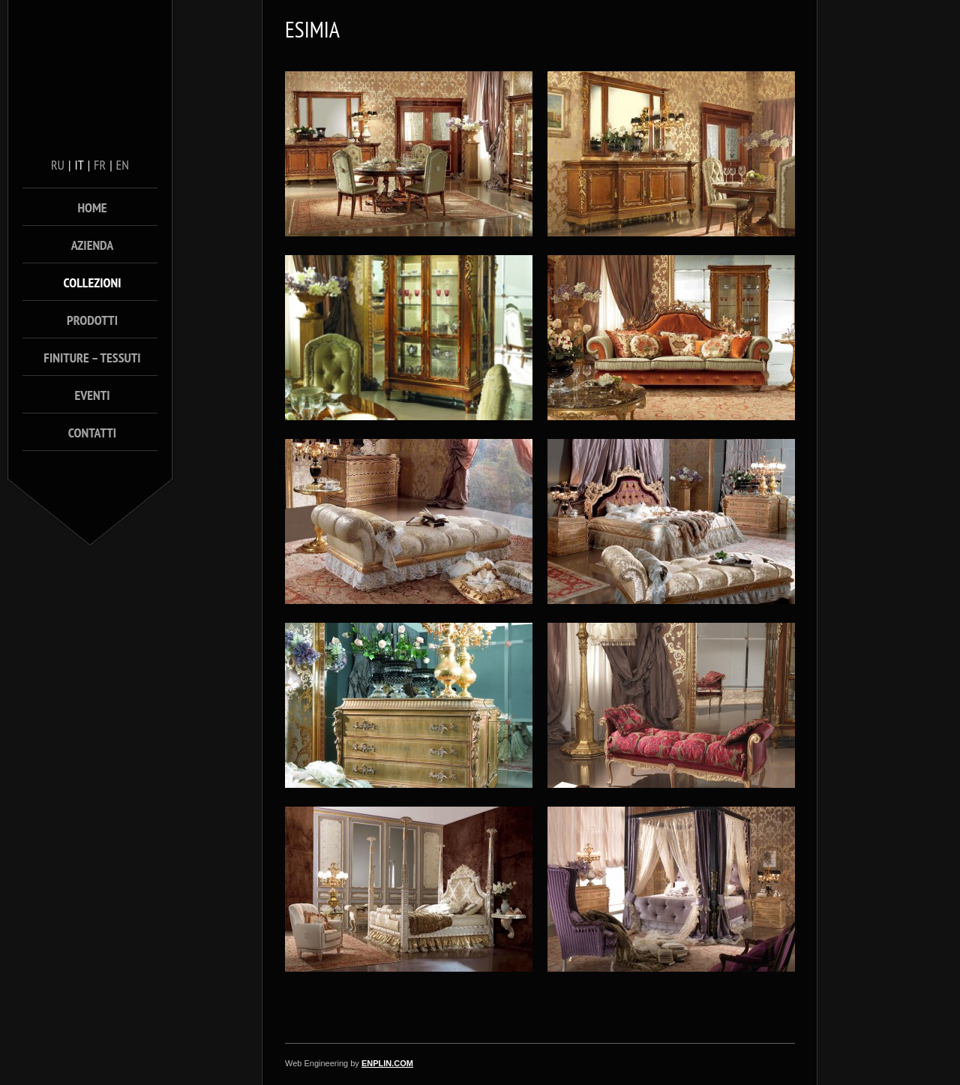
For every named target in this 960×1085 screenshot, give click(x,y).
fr (100, 164)
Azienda (92, 245)
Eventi (92, 395)
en (122, 164)
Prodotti (92, 320)
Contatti (92, 432)
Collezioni (93, 282)
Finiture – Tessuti (92, 357)
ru (57, 164)
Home (91, 207)
